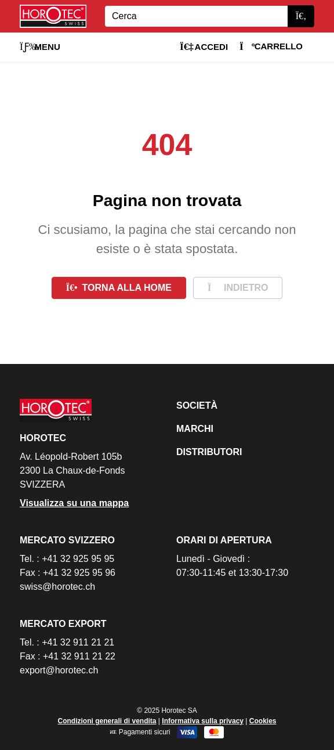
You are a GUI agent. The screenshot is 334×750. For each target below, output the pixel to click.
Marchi (194, 429)
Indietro (238, 288)
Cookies (263, 721)
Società (196, 405)
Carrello (271, 46)
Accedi (204, 47)
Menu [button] (40, 47)
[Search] (196, 16)
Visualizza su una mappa (74, 503)
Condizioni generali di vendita (106, 721)
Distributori (209, 452)
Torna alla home (119, 288)
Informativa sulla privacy (203, 721)
